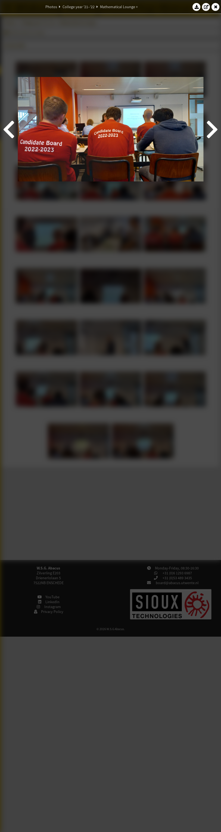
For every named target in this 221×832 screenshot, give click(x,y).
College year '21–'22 (79, 6)
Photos (51, 6)
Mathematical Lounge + (119, 6)
